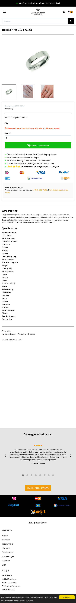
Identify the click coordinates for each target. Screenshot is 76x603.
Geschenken (7, 552)
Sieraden (21, 334)
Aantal (8, 133)
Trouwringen (7, 543)
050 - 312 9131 (40, 190)
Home (5, 535)
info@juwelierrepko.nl (12, 586)
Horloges (6, 548)
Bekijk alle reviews (38, 488)
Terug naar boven (38, 522)
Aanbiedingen (8, 334)
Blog (4, 564)
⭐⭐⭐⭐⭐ (33, 166)
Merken (31, 334)
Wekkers (6, 560)
